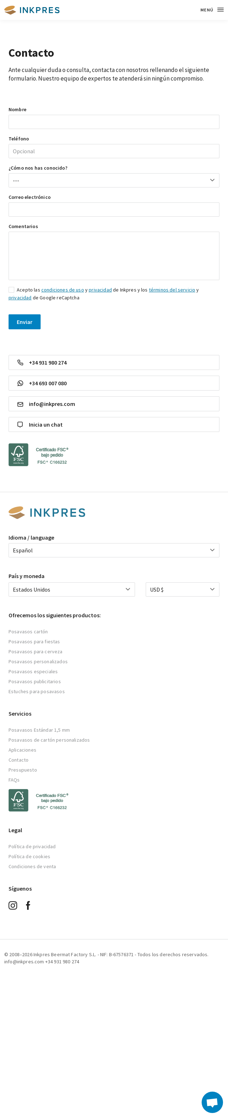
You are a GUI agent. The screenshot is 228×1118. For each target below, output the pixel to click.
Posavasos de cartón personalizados (49, 740)
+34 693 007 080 (42, 383)
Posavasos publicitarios (35, 681)
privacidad (100, 290)
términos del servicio (172, 290)
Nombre (17, 109)
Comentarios (23, 226)
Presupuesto (23, 770)
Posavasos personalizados (38, 661)
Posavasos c (22, 631)
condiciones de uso (62, 290)
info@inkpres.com (46, 404)
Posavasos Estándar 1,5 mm (39, 730)
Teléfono (19, 138)
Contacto (18, 760)
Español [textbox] (23, 550)
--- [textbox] (16, 180)
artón (42, 631)
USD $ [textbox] (157, 589)
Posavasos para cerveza (36, 651)
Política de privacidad (32, 846)
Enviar (24, 321)
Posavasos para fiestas (34, 641)
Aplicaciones (22, 750)
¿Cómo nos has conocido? (38, 168)
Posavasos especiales (33, 671)
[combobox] (114, 180)
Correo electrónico (30, 197)
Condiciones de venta (32, 866)
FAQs (14, 780)
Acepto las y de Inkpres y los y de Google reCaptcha (104, 294)
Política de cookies (29, 856)
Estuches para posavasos (37, 691)
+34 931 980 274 (42, 362)
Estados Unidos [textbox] (31, 589)
